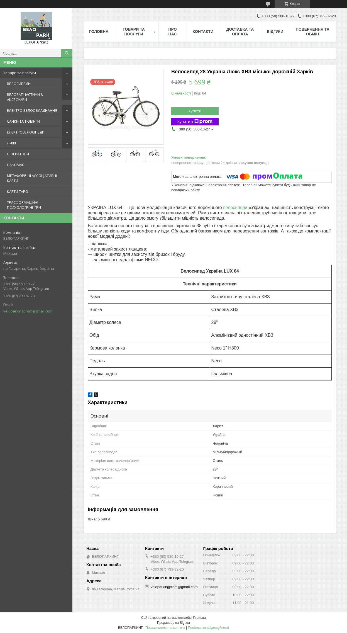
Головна (98, 31)
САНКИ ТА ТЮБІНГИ (23, 121)
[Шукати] (66, 53)
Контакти (202, 31)
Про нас (172, 31)
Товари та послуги (19, 72)
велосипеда (235, 207)
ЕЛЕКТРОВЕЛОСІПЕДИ (26, 132)
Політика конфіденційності (208, 628)
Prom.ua (199, 618)
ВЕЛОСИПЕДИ (19, 83)
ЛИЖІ (11, 142)
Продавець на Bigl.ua (173, 623)
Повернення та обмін (312, 31)
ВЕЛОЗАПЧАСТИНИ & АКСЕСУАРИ (25, 97)
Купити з (194, 121)
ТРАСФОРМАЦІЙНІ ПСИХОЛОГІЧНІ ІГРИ (24, 205)
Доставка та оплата (240, 31)
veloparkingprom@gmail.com (27, 311)
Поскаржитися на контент (165, 628)
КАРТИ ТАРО (17, 191)
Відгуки (275, 31)
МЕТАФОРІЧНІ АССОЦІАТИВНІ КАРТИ (32, 178)
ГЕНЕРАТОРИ (18, 153)
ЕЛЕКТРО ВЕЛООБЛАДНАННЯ (32, 110)
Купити (195, 110)
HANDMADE (16, 164)
